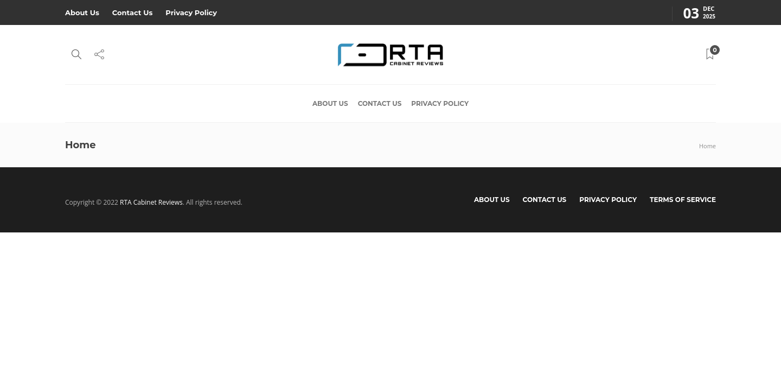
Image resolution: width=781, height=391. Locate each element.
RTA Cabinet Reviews (151, 202)
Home (707, 146)
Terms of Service (683, 199)
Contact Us (132, 12)
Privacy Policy (191, 12)
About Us (82, 12)
